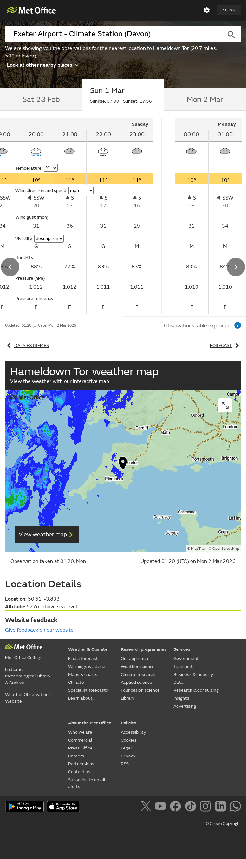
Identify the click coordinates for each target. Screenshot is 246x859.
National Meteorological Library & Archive (27, 676)
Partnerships (81, 764)
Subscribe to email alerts (86, 783)
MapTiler (198, 548)
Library (127, 698)
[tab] (41, 99)
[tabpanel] (202, 216)
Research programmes (143, 649)
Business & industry (193, 674)
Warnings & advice (86, 666)
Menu (229, 10)
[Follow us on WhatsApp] (235, 807)
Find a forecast (83, 658)
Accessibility (133, 732)
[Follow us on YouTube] (162, 807)
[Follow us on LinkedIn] (222, 807)
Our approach (134, 658)
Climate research (138, 674)
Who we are (80, 732)
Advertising (184, 706)
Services (181, 649)
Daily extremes (27, 345)
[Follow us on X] (147, 807)
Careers (76, 756)
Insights (181, 698)
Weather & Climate (87, 649)
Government (186, 658)
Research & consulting (196, 690)
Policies (128, 723)
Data (178, 682)
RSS (125, 764)
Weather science (138, 666)
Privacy (128, 756)
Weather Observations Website (28, 698)
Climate (76, 682)
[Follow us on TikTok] (191, 807)
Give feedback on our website (39, 630)
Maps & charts (82, 674)
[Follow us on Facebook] (177, 807)
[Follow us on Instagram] (206, 807)
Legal (126, 748)
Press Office (80, 748)
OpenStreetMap (225, 548)
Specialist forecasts (88, 690)
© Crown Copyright (223, 823)
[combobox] (113, 34)
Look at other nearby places (42, 65)
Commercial (80, 740)
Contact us (79, 772)
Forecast (225, 345)
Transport (183, 666)
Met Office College (24, 657)
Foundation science (140, 690)
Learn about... (81, 698)
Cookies (129, 740)
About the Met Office (89, 723)
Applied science (136, 682)
